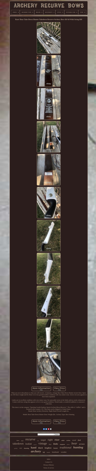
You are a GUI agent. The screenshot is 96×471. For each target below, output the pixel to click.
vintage (42, 443)
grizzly (16, 448)
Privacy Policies (49, 465)
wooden (63, 452)
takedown (18, 443)
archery (36, 451)
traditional (65, 447)
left (44, 452)
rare (20, 448)
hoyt (50, 444)
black (40, 448)
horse (18, 440)
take (38, 440)
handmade (55, 452)
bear (74, 443)
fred (79, 440)
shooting (26, 448)
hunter (55, 448)
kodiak (29, 444)
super (22, 440)
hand (33, 447)
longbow (48, 448)
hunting (78, 447)
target (43, 440)
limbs (55, 444)
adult (62, 440)
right (50, 439)
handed (48, 452)
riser (57, 439)
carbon (68, 440)
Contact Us (48, 462)
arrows (82, 444)
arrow (68, 444)
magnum (62, 444)
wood (74, 440)
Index (49, 459)
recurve (30, 439)
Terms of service (48, 468)
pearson (35, 444)
